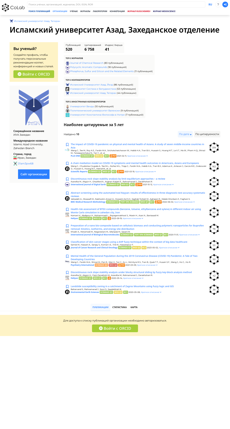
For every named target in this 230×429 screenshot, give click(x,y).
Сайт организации (33, 174)
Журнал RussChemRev (138, 11)
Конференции (117, 11)
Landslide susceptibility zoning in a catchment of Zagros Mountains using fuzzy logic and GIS (127, 295)
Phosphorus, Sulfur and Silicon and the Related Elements (102, 71)
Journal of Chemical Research (86, 63)
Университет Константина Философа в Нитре (97, 114)
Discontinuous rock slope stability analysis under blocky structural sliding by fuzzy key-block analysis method (137, 281)
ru (210, 4)
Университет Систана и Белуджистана (93, 88)
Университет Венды (82, 106)
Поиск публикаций (39, 11)
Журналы (85, 11)
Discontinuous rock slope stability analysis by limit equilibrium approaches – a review (122, 184)
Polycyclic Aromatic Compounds (88, 67)
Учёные (74, 11)
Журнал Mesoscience (164, 11)
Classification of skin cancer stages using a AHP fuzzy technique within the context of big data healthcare (135, 250)
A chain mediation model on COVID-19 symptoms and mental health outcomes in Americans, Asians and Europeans (134, 166)
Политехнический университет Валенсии (95, 110)
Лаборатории (100, 11)
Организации (60, 11)
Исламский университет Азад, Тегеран (93, 93)
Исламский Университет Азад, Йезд (91, 84)
